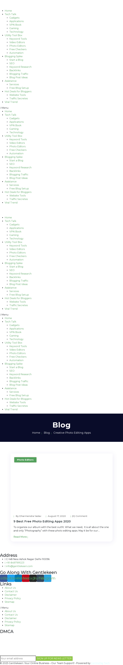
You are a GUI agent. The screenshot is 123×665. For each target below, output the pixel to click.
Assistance (11, 81)
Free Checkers (17, 49)
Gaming (14, 28)
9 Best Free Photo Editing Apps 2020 (42, 521)
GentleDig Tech (100, 663)
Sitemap (9, 602)
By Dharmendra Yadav (27, 516)
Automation (16, 52)
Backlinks (15, 70)
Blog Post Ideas (18, 77)
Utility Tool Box (13, 35)
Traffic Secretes (18, 98)
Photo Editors (17, 45)
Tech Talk (10, 14)
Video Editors (17, 42)
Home (8, 10)
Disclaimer (11, 594)
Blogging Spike (14, 56)
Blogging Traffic (18, 74)
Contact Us (11, 591)
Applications (16, 21)
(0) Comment (78, 516)
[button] (61, 108)
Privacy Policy (13, 598)
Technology (16, 31)
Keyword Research (20, 67)
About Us (10, 587)
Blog (47, 432)
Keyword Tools (18, 38)
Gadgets (14, 17)
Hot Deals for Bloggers (18, 91)
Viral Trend (11, 102)
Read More (20, 536)
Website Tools (17, 95)
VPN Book (15, 24)
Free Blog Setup (19, 88)
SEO (12, 63)
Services (14, 84)
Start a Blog (16, 60)
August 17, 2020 (56, 516)
